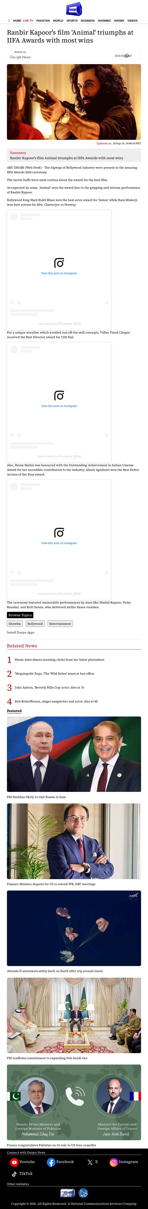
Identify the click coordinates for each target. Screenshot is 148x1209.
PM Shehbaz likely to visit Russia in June (36, 797)
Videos (132, 20)
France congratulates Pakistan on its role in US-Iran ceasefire (51, 1145)
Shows (119, 20)
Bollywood (35, 623)
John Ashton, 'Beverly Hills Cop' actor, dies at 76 (49, 687)
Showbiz (104, 20)
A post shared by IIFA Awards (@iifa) (59, 323)
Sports (72, 20)
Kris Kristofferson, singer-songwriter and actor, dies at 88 (56, 701)
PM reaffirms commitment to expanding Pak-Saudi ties (47, 1058)
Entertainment (60, 623)
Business (88, 20)
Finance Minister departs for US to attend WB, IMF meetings (51, 884)
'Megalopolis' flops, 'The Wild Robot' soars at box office (54, 673)
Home (17, 20)
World (58, 20)
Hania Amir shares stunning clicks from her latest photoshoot (59, 659)
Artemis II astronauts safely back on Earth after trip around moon (55, 971)
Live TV (28, 20)
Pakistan (43, 20)
